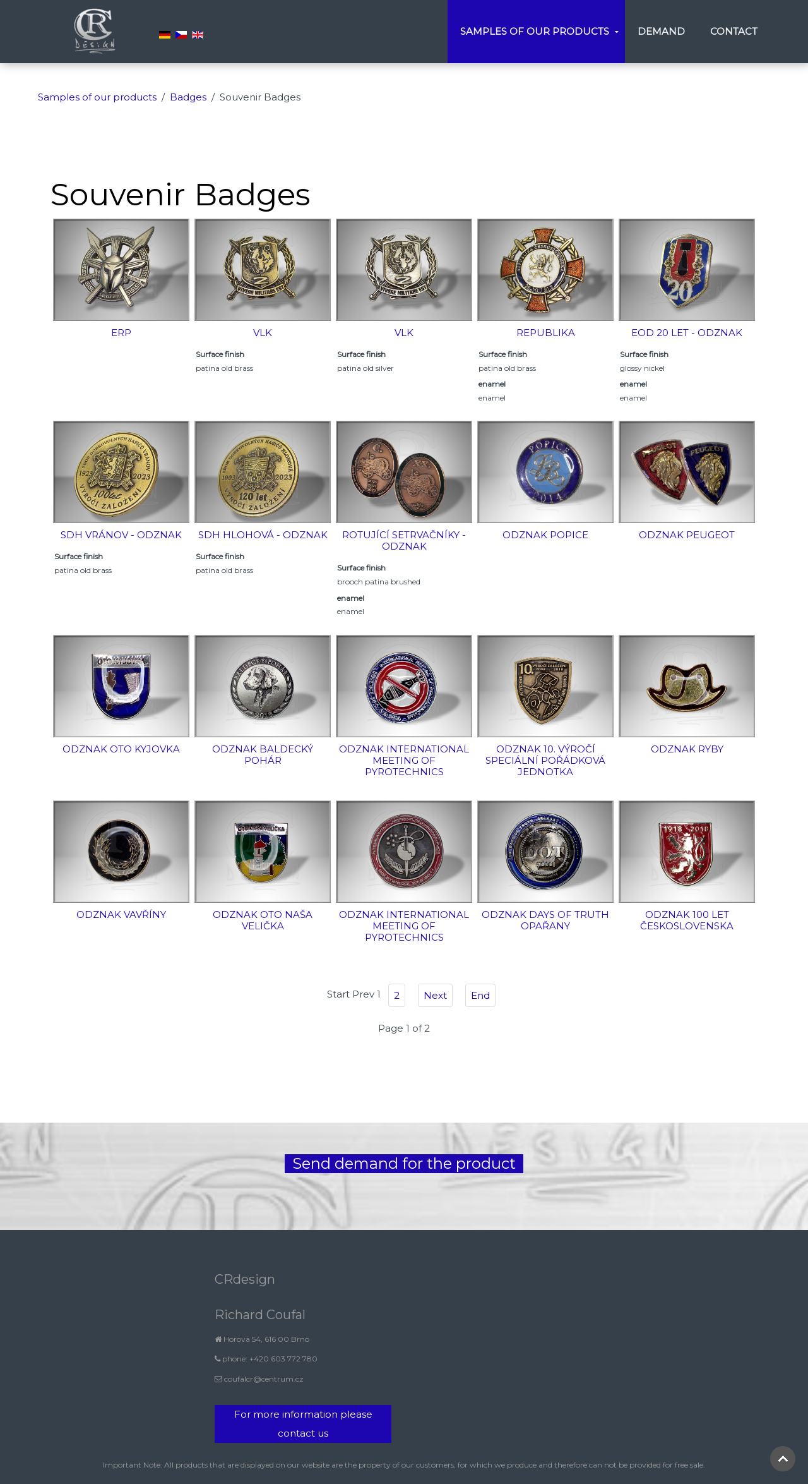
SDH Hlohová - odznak (263, 535)
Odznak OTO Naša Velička (262, 920)
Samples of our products (534, 31)
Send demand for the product (404, 1163)
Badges (188, 97)
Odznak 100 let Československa (687, 920)
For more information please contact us (303, 1423)
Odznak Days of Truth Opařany (545, 920)
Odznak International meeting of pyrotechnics (404, 760)
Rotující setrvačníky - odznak (404, 540)
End (480, 995)
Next (435, 995)
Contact (734, 31)
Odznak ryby (687, 749)
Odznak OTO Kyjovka (121, 749)
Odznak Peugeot (687, 535)
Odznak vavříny (121, 914)
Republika (545, 333)
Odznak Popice (545, 535)
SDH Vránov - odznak (121, 535)
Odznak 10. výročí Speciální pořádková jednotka (545, 760)
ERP (121, 333)
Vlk (262, 333)
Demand (661, 31)
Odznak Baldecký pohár (262, 754)
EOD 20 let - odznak (686, 333)
